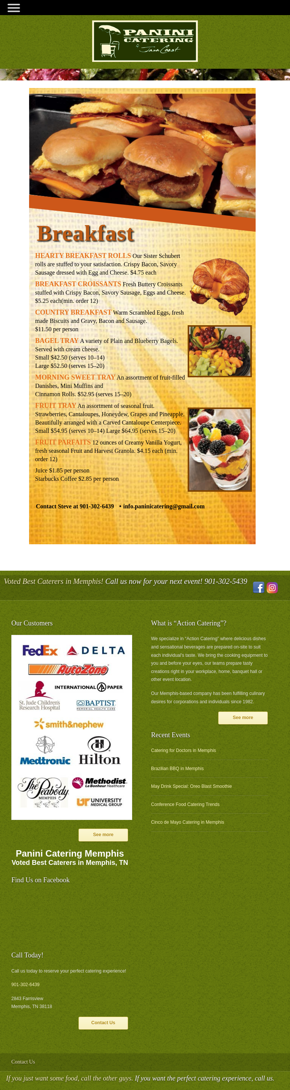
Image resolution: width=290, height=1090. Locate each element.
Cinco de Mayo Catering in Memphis (187, 822)
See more (103, 834)
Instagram (272, 588)
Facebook (259, 588)
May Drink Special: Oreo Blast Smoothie (191, 786)
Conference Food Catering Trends (185, 804)
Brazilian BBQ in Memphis (177, 768)
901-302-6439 (25, 984)
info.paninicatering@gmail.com (164, 506)
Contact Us (103, 1022)
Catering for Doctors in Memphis (183, 750)
